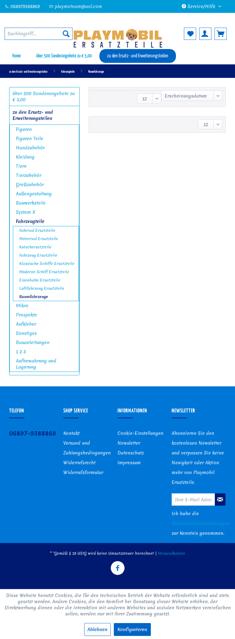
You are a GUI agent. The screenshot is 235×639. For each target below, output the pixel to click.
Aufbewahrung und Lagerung (36, 364)
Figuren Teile (29, 139)
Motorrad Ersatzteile (38, 238)
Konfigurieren (132, 629)
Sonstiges (26, 333)
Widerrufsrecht (79, 463)
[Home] (16, 56)
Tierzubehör (28, 175)
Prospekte (26, 315)
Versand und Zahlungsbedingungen (87, 448)
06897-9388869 (32, 433)
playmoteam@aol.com (75, 6)
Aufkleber (26, 324)
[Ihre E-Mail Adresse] (193, 499)
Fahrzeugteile (30, 221)
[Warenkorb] (220, 34)
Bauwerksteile (31, 203)
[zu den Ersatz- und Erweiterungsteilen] (137, 56)
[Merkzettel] (190, 34)
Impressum (129, 463)
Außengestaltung (34, 194)
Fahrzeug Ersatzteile (38, 255)
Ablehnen (97, 629)
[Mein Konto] (205, 34)
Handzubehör (30, 148)
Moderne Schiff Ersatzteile (44, 271)
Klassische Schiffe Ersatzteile (46, 263)
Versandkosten (171, 553)
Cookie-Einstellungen (140, 433)
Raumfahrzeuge (33, 296)
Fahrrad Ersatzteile (37, 230)
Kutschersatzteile (35, 247)
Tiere (21, 166)
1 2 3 (21, 352)
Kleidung (25, 157)
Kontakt (71, 433)
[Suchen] (66, 34)
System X (25, 212)
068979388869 (22, 6)
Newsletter (129, 443)
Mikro (22, 306)
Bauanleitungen (33, 342)
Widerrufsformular (83, 472)
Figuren (24, 129)
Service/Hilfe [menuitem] (199, 6)
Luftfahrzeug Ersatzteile (41, 288)
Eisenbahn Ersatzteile (39, 280)
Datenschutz (131, 453)
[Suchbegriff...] (39, 34)
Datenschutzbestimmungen (200, 523)
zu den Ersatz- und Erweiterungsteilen (33, 115)
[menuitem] (39, 34)
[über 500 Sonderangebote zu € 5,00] (63, 56)
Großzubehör (30, 185)
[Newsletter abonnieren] (220, 499)
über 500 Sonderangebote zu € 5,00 (44, 96)
